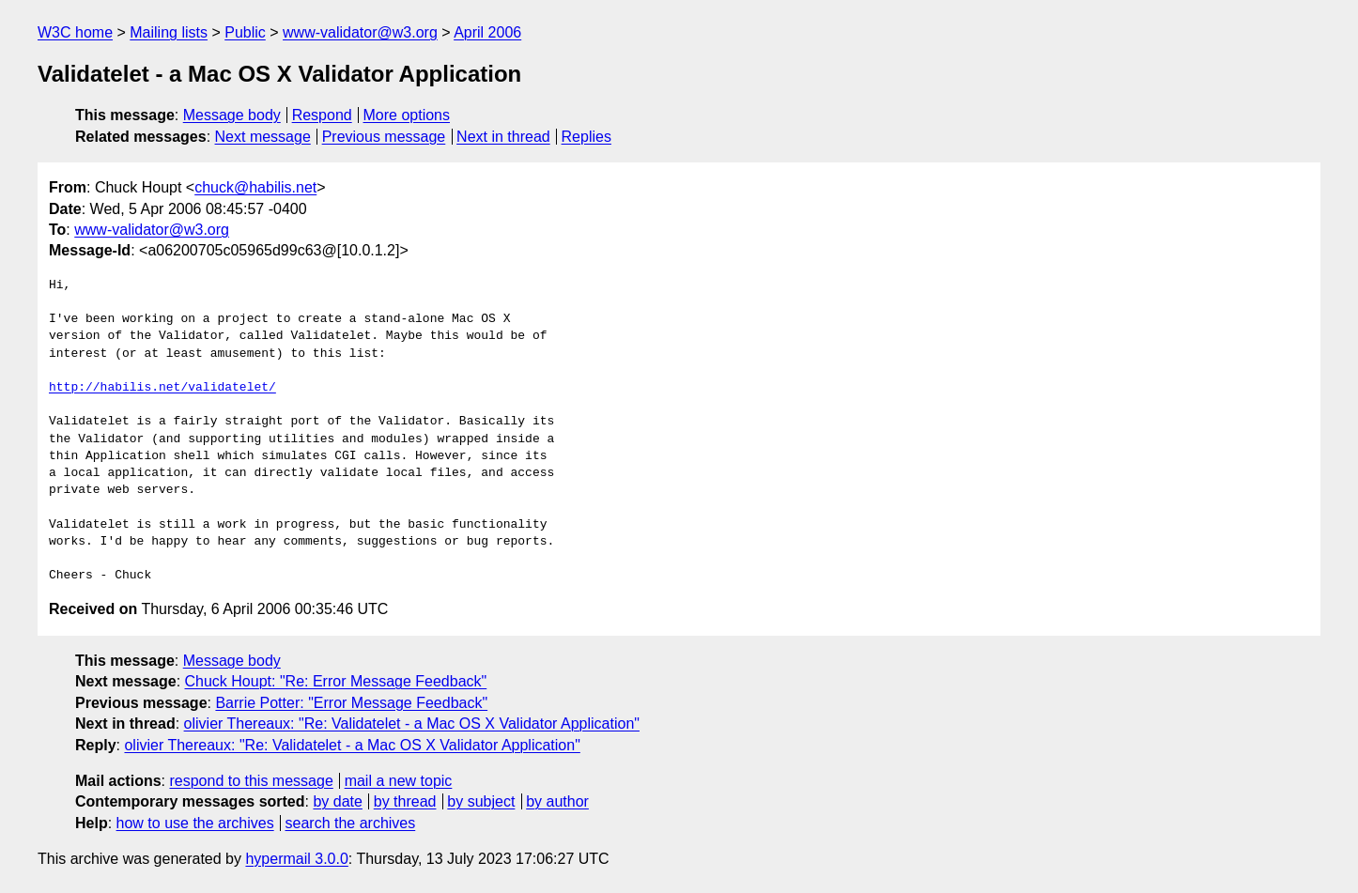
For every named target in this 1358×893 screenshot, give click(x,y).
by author (557, 801)
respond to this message (250, 781)
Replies (586, 137)
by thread (405, 801)
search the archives (350, 823)
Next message (263, 137)
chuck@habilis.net (255, 187)
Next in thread (503, 137)
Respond (322, 115)
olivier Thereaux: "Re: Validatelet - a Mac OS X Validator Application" (412, 723)
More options (407, 115)
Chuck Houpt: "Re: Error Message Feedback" (336, 681)
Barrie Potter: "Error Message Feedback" (351, 703)
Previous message (384, 137)
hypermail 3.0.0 (296, 859)
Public (245, 32)
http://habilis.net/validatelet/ (162, 387)
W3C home (75, 32)
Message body (232, 115)
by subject (481, 801)
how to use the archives (195, 823)
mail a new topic (399, 781)
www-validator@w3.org (360, 32)
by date (337, 801)
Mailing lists (169, 32)
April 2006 (487, 32)
